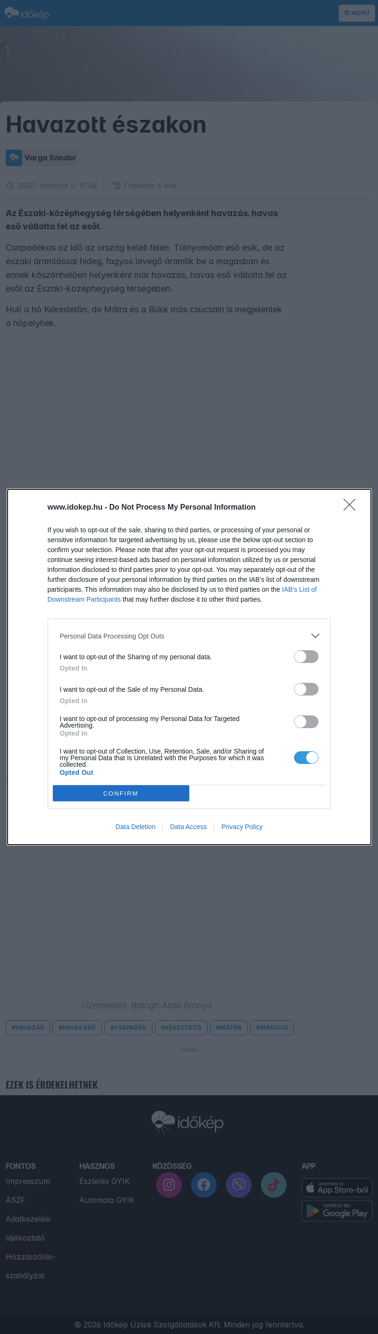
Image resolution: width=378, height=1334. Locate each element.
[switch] (306, 656)
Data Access (188, 827)
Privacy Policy (241, 827)
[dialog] (189, 667)
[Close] (352, 508)
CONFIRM (121, 793)
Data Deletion (136, 827)
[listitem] (189, 636)
